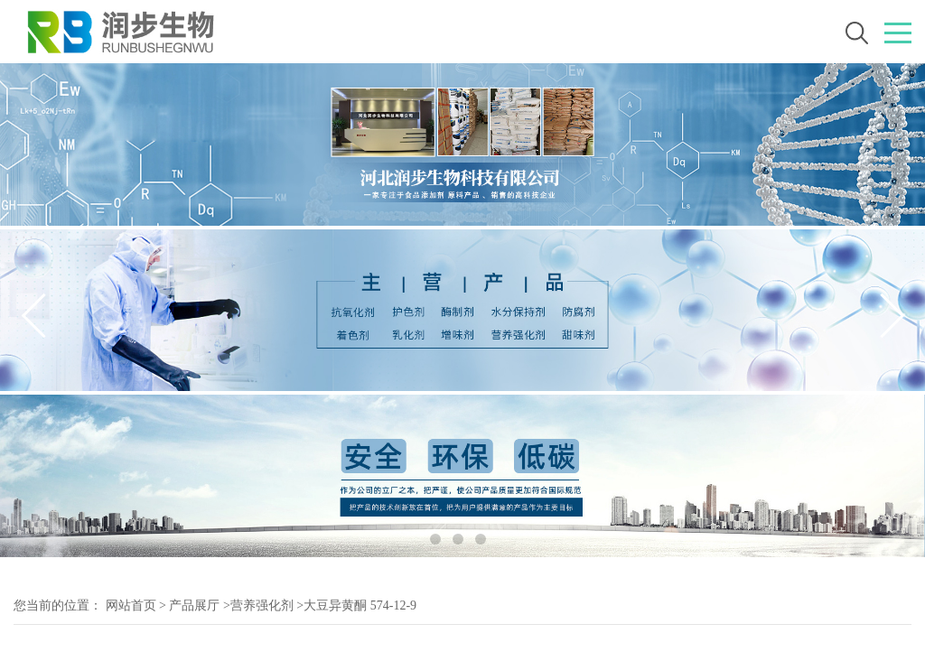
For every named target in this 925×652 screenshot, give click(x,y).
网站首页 (131, 605)
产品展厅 (194, 605)
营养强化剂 (262, 605)
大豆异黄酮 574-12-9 (360, 605)
